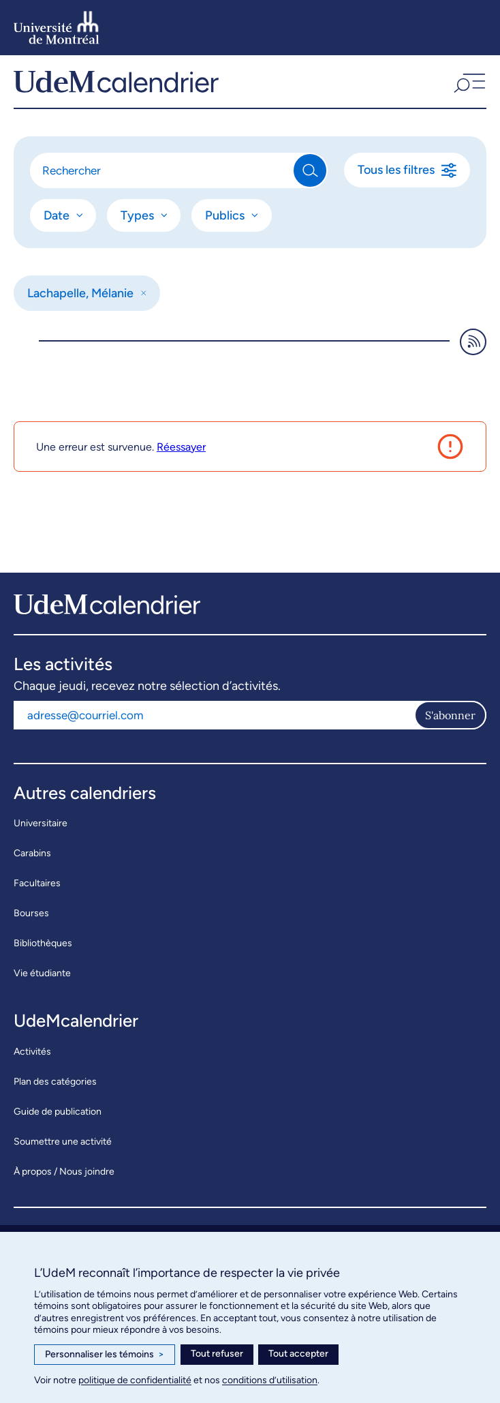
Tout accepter (298, 1353)
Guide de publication (57, 1111)
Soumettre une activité (63, 1141)
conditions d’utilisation (269, 1380)
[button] (468, 81)
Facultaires (37, 883)
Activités (32, 1051)
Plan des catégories (55, 1081)
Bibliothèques (43, 943)
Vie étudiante (42, 973)
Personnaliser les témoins (104, 1354)
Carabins (32, 853)
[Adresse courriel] (214, 715)
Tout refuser (217, 1353)
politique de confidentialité (134, 1380)
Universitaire (40, 823)
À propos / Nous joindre (64, 1171)
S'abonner (450, 715)
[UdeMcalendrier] (116, 81)
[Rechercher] (162, 170)
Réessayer (181, 446)
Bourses (31, 913)
